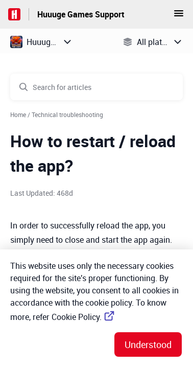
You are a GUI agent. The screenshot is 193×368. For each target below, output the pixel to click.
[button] (179, 16)
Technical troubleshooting (67, 114)
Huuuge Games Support (81, 14)
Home (18, 114)
